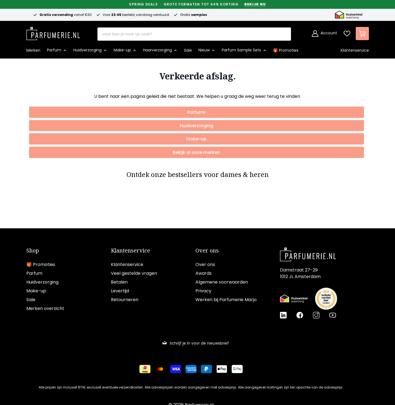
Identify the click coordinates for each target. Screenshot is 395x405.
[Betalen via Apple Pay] (221, 369)
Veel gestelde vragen (134, 273)
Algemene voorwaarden (221, 282)
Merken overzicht (45, 308)
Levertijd (120, 291)
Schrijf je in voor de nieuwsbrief (195, 343)
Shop (32, 251)
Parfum (34, 273)
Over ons (207, 251)
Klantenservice (130, 251)
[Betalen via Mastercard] (160, 369)
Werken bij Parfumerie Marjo (226, 299)
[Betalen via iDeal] (144, 369)
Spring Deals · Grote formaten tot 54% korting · (197, 4)
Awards (203, 273)
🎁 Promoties (40, 264)
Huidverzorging (42, 282)
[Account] (324, 33)
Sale (30, 299)
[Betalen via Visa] (175, 369)
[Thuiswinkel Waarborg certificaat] (293, 299)
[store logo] (53, 31)
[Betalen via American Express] (191, 369)
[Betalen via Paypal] (206, 369)
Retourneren (124, 299)
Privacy (203, 291)
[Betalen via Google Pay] (237, 369)
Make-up (36, 291)
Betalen (119, 282)
